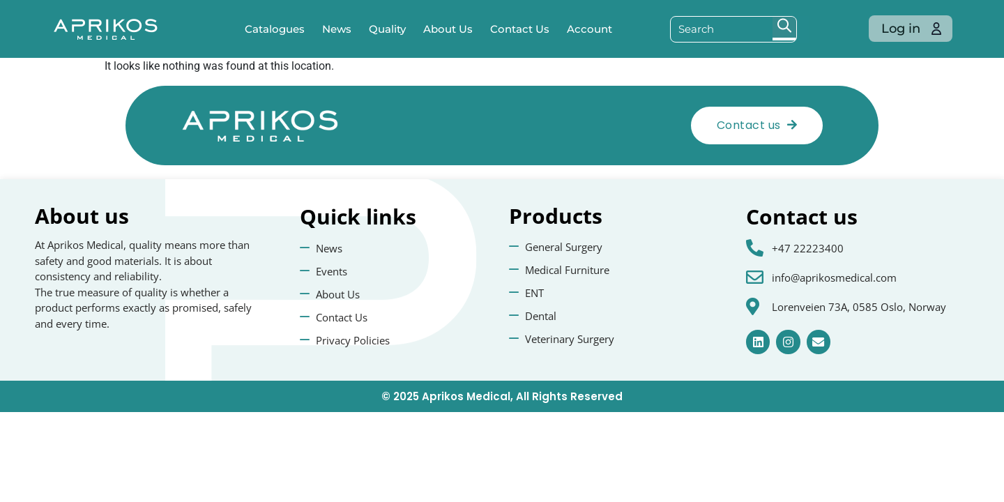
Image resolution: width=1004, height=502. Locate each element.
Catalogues (275, 29)
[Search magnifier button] (784, 28)
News (336, 29)
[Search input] (722, 28)
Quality (387, 29)
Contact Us (519, 29)
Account (589, 29)
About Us (448, 29)
